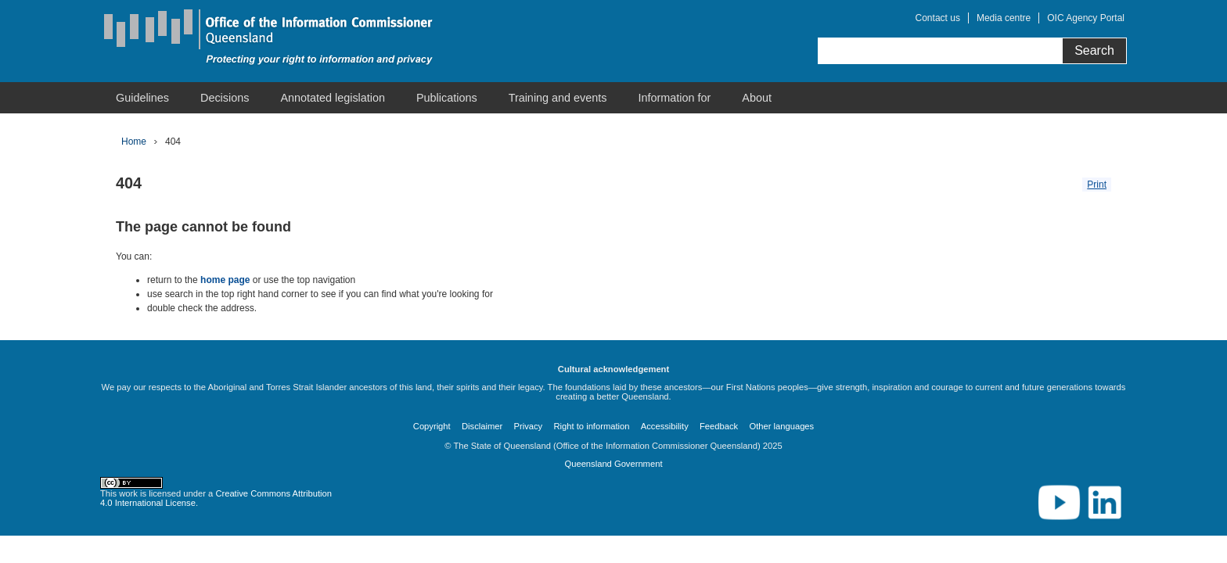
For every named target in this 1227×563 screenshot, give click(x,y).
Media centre (1004, 18)
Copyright (432, 426)
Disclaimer (482, 426)
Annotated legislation (332, 97)
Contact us (938, 18)
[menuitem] (142, 97)
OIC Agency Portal (1085, 18)
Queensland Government (613, 463)
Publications (446, 97)
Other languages (781, 426)
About (757, 97)
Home (133, 141)
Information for (675, 97)
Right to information (591, 426)
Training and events (558, 97)
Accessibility (665, 426)
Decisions (224, 97)
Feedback (719, 426)
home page (225, 279)
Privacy (528, 426)
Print (1096, 184)
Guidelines (142, 97)
